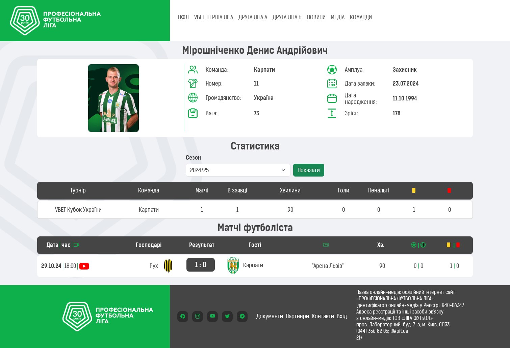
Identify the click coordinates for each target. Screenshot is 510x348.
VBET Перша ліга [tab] (213, 17)
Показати (309, 170)
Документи (269, 316)
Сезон (193, 158)
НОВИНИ (316, 17)
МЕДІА (338, 17)
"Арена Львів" (327, 265)
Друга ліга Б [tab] (287, 17)
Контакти (323, 316)
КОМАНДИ (361, 17)
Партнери (297, 316)
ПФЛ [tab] (183, 17)
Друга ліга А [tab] (252, 17)
